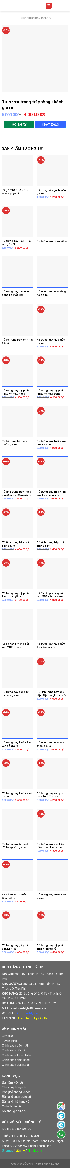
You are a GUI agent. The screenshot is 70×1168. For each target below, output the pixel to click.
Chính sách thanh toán (16, 1055)
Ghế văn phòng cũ (14, 1087)
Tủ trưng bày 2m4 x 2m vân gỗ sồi (16, 242)
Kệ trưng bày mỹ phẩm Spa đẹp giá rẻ (51, 645)
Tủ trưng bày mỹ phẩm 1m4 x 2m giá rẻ (51, 947)
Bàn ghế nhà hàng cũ (15, 1101)
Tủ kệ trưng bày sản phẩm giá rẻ (14, 442)
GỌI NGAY (19, 124)
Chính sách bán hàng (15, 1064)
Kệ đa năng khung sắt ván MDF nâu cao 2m (50, 595)
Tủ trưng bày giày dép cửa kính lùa (15, 947)
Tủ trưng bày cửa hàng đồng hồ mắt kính (16, 293)
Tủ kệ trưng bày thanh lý (35, 17)
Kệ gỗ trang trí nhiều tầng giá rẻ (14, 896)
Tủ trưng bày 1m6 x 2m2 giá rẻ (17, 795)
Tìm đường (34, 1150)
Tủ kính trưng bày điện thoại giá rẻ (51, 744)
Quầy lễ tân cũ (11, 1106)
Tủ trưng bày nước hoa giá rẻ (51, 896)
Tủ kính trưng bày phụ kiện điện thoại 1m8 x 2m (52, 693)
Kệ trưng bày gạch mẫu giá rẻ (51, 192)
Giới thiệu (8, 1036)
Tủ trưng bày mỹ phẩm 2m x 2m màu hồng (16, 392)
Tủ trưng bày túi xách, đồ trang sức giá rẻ (15, 845)
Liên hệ (20, 1150)
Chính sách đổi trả (13, 1050)
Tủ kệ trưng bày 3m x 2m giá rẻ (17, 341)
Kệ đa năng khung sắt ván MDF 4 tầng (15, 645)
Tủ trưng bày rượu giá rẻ (52, 240)
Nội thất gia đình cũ (14, 1111)
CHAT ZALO (50, 124)
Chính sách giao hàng (16, 1059)
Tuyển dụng (9, 1040)
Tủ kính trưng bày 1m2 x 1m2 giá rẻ (52, 544)
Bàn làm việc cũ (12, 1082)
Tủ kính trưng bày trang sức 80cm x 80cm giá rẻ (16, 493)
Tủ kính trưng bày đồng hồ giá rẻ (51, 293)
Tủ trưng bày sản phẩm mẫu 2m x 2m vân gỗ (51, 795)
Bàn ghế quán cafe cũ (16, 1096)
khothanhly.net (28, 1013)
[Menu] (49, 6)
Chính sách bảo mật (15, 1045)
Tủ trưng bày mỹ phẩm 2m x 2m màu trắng (51, 392)
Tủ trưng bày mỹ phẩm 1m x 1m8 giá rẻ (16, 595)
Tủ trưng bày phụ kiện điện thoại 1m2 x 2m (50, 845)
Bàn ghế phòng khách (16, 1092)
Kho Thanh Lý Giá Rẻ (32, 1018)
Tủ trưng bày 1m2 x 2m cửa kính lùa (51, 442)
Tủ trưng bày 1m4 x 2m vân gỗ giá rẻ (16, 744)
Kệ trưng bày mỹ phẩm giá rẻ (51, 341)
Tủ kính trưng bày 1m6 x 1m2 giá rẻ (17, 544)
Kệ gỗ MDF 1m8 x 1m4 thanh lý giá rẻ (15, 192)
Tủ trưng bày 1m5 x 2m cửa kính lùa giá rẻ (51, 493)
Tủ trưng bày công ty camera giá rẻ (15, 693)
